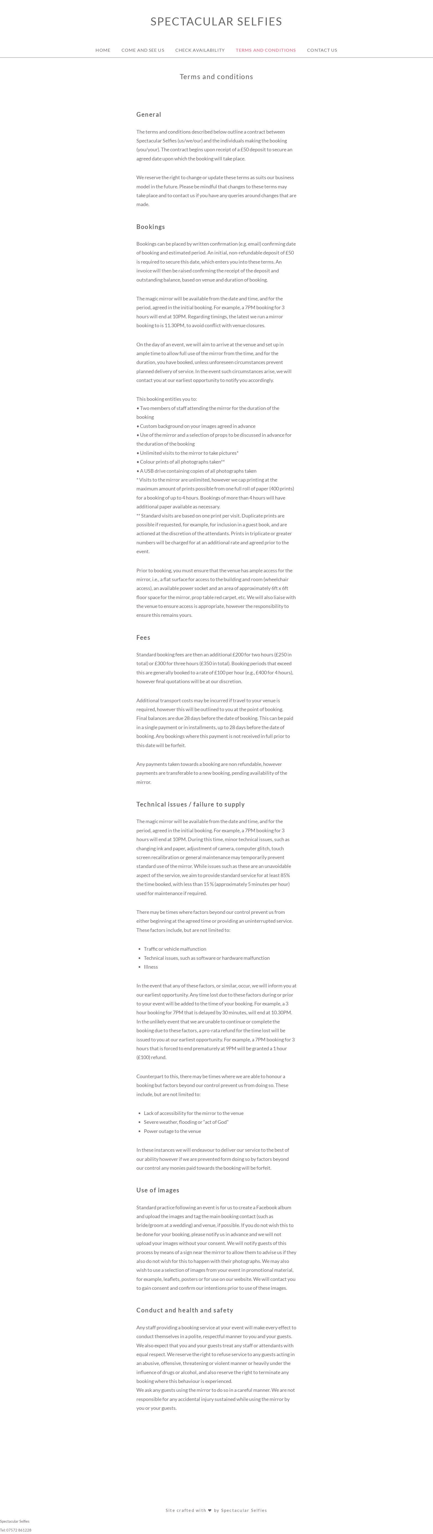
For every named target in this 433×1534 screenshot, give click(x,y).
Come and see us (143, 50)
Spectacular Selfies (216, 21)
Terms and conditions (266, 50)
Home (103, 50)
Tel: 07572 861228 (15, 1530)
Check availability (200, 50)
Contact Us (322, 50)
